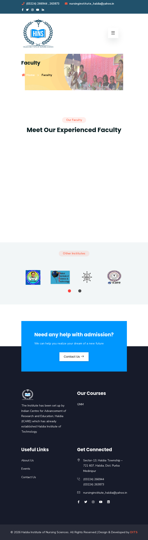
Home (28, 75)
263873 (54, 4)
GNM (80, 404)
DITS (133, 532)
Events (25, 469)
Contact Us (74, 357)
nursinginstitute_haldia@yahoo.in (89, 4)
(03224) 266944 (34, 4)
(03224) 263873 (93, 484)
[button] (69, 290)
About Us (27, 460)
